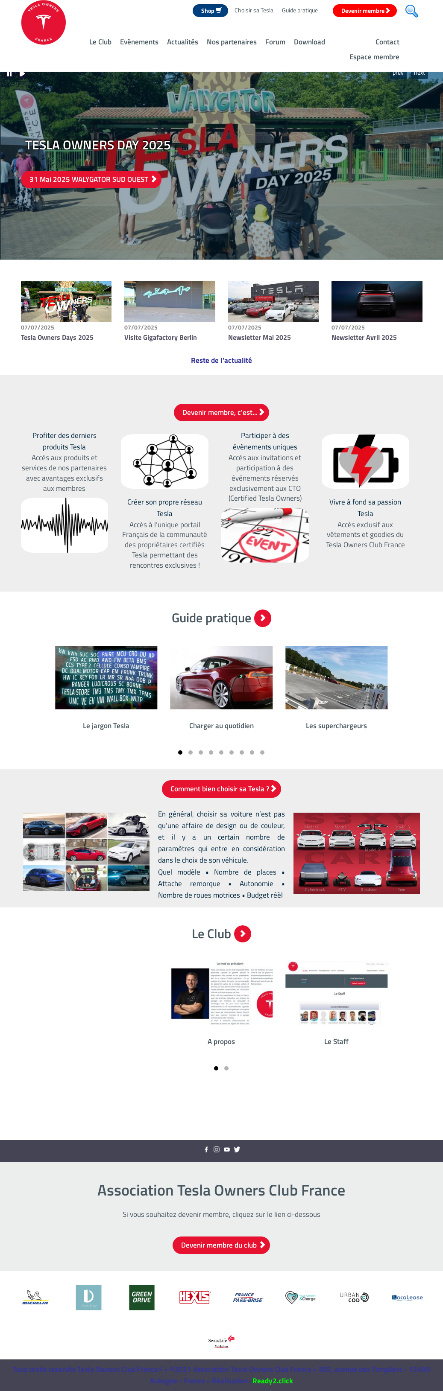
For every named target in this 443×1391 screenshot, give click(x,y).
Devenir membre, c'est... (223, 412)
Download (309, 41)
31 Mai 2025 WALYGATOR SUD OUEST (93, 179)
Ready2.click (272, 1380)
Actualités (182, 41)
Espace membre (374, 56)
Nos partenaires (232, 41)
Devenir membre (365, 10)
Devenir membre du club (223, 1245)
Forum (275, 41)
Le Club (100, 41)
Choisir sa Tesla (254, 10)
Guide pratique (300, 10)
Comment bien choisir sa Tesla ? (223, 788)
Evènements (139, 41)
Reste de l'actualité (221, 360)
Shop (211, 10)
